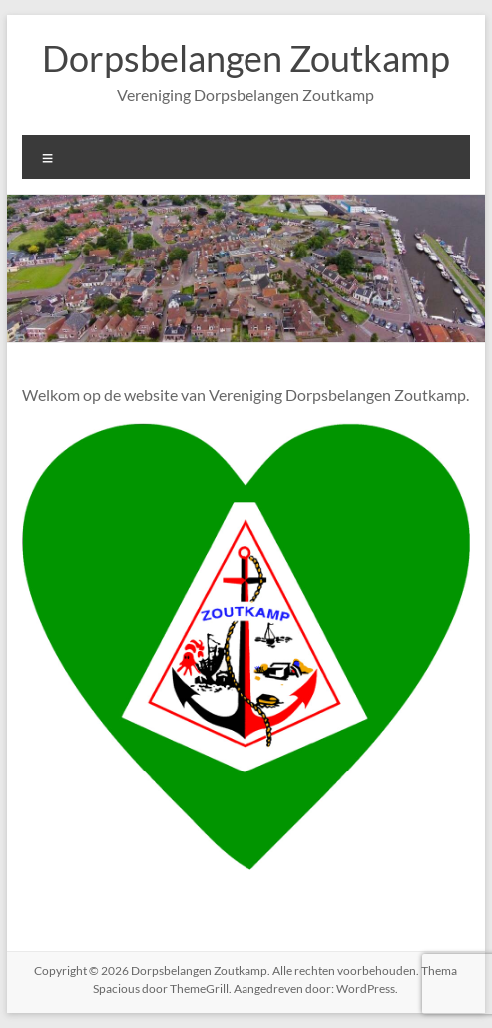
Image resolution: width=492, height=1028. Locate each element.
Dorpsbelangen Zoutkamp (246, 58)
